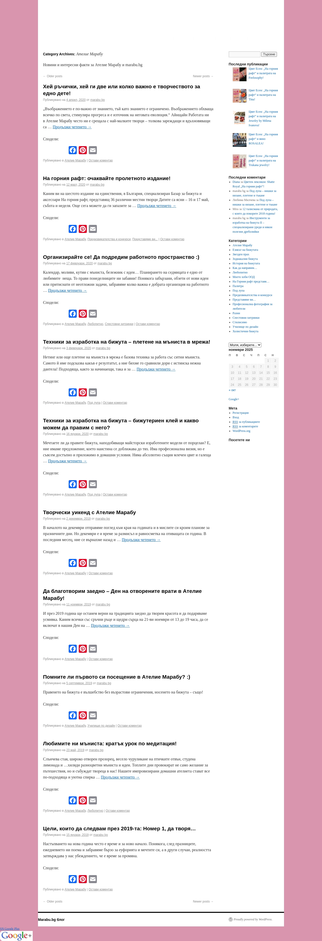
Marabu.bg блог (51, 920)
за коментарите (245, 426)
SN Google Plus (9, 928)
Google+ (234, 399)
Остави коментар (101, 160)
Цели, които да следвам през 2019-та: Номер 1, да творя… (119, 828)
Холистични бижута (246, 331)
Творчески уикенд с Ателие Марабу (89, 512)
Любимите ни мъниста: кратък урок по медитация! (110, 743)
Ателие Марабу (75, 160)
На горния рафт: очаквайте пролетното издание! (107, 178)
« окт (232, 390)
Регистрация (241, 413)
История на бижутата (246, 263)
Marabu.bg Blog (78, 22)
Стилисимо (240, 322)
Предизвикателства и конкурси (109, 239)
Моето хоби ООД (244, 277)
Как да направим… (245, 268)
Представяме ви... (145, 239)
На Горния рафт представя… (251, 281)
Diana (236, 182)
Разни (236, 313)
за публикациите (246, 422)
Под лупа (94, 402)
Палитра (238, 286)
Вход (236, 417)
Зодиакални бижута (245, 259)
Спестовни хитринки (119, 324)
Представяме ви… (244, 299)
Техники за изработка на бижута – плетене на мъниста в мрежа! (126, 342)
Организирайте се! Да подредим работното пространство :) (121, 257)
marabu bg (97, 100)
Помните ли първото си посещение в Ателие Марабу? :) (116, 677)
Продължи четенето (72, 127)
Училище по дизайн (101, 725)
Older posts (52, 76)
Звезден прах (241, 254)
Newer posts (203, 76)
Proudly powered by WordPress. (253, 919)
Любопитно (95, 324)
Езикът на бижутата (245, 250)
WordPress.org (241, 431)
